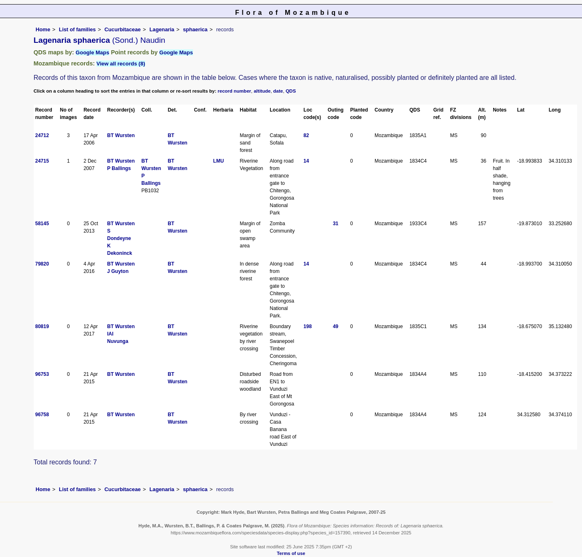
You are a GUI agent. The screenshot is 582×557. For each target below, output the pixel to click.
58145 (42, 223)
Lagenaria (161, 29)
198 (307, 326)
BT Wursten (121, 135)
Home (43, 29)
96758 (42, 414)
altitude (262, 91)
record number (234, 91)
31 (335, 223)
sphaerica (195, 29)
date (278, 91)
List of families (77, 29)
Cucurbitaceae (123, 29)
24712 (42, 135)
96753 (42, 374)
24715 (42, 161)
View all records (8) (120, 64)
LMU (218, 161)
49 (335, 326)
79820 (42, 264)
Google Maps (92, 52)
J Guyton (117, 271)
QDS (291, 91)
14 (306, 161)
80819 (42, 326)
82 (306, 135)
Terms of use (291, 553)
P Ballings (119, 168)
